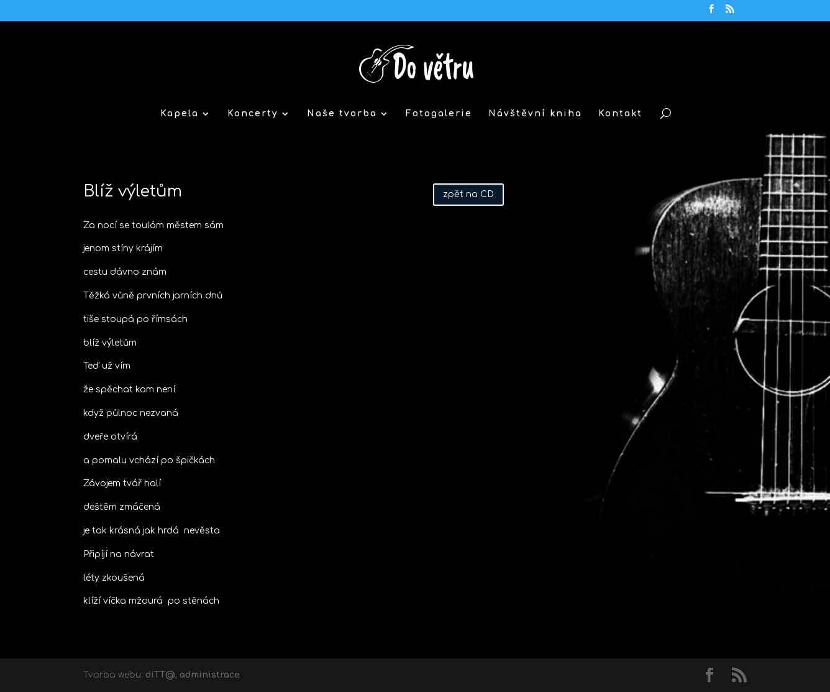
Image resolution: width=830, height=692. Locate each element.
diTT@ (160, 675)
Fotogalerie (439, 113)
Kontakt (620, 113)
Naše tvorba (342, 113)
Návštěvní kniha (535, 113)
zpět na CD (468, 194)
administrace (210, 675)
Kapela (179, 113)
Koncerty (252, 113)
